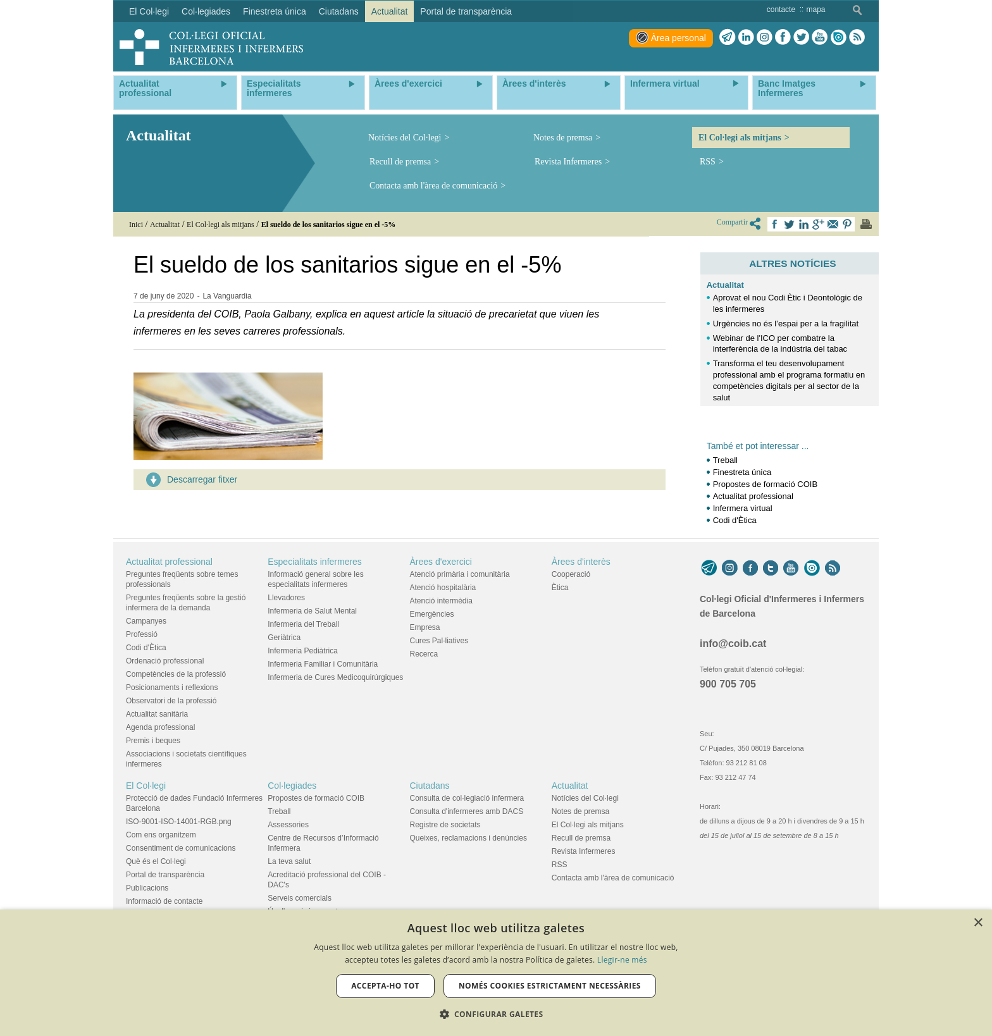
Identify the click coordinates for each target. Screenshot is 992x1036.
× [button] (978, 923)
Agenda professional (160, 727)
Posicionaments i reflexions (172, 687)
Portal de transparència (165, 874)
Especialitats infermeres (315, 562)
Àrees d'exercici (441, 562)
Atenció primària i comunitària (460, 574)
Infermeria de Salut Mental (312, 611)
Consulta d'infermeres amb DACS (467, 811)
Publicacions (147, 888)
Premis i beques (153, 740)
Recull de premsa (400, 161)
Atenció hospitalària (443, 587)
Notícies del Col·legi (404, 137)
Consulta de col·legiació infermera (467, 798)
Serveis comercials (300, 898)
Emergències (432, 614)
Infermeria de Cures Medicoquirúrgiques (335, 677)
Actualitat (725, 285)
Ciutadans (430, 785)
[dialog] (496, 973)
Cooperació (571, 574)
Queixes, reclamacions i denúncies (468, 838)
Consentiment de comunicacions (180, 848)
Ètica (560, 587)
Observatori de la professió (171, 700)
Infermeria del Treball (303, 624)
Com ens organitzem (161, 834)
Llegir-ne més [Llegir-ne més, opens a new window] (622, 959)
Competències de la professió (176, 674)
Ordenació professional (165, 661)
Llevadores (286, 597)
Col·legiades (292, 785)
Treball (725, 460)
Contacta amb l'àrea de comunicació (433, 185)
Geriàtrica (284, 637)
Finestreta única (742, 472)
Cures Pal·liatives (439, 640)
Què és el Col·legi (156, 861)
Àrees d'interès (581, 562)
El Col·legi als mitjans (739, 137)
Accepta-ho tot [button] (385, 985)
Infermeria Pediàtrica (303, 650)
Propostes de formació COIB (765, 484)
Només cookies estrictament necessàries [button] (550, 985)
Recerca (424, 654)
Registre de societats (445, 824)
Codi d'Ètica (735, 520)
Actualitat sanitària (157, 714)
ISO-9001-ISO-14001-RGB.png (179, 821)
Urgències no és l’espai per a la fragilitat (786, 323)
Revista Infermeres (568, 161)
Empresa (425, 627)
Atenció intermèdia (441, 600)
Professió (142, 634)
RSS (708, 161)
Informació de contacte (164, 901)
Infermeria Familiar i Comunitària (323, 664)
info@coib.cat (733, 643)
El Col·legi (146, 785)
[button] (496, 1014)
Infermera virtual (742, 508)
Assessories (288, 824)
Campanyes (146, 621)
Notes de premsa (562, 137)
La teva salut (289, 861)
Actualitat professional (753, 496)
